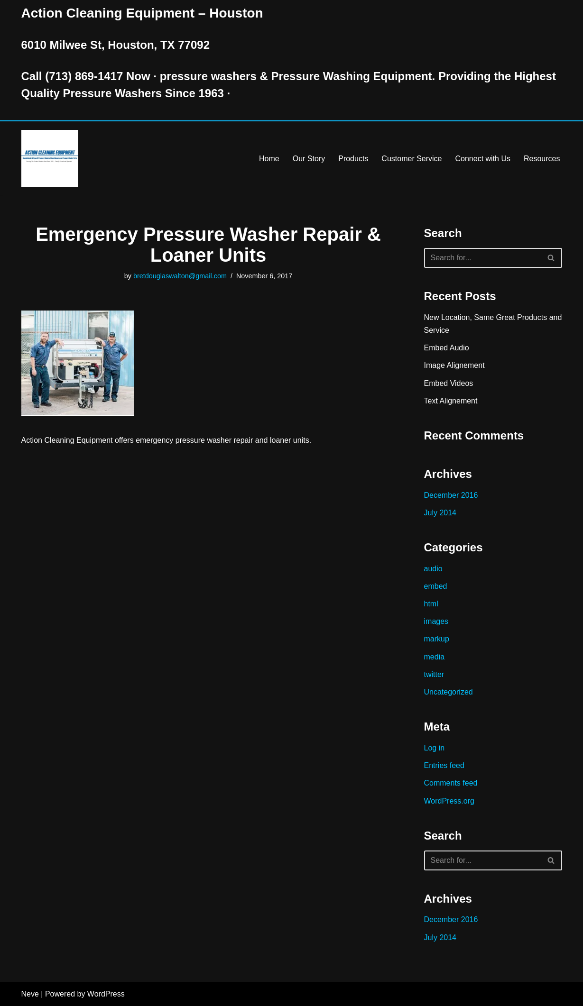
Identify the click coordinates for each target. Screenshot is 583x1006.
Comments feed (451, 783)
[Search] (482, 258)
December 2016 (451, 495)
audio (433, 569)
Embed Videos (448, 383)
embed (435, 586)
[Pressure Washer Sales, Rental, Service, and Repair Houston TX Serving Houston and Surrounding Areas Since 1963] (49, 158)
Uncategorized (448, 692)
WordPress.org (449, 801)
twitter (434, 674)
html (431, 604)
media (434, 657)
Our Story (309, 159)
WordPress (106, 994)
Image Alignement (454, 365)
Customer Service (411, 159)
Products (353, 159)
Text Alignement (451, 401)
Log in (434, 748)
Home (269, 159)
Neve (30, 994)
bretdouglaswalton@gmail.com (180, 276)
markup (436, 639)
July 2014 (440, 513)
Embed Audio (446, 348)
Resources (542, 159)
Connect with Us (483, 159)
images (436, 621)
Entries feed (444, 765)
